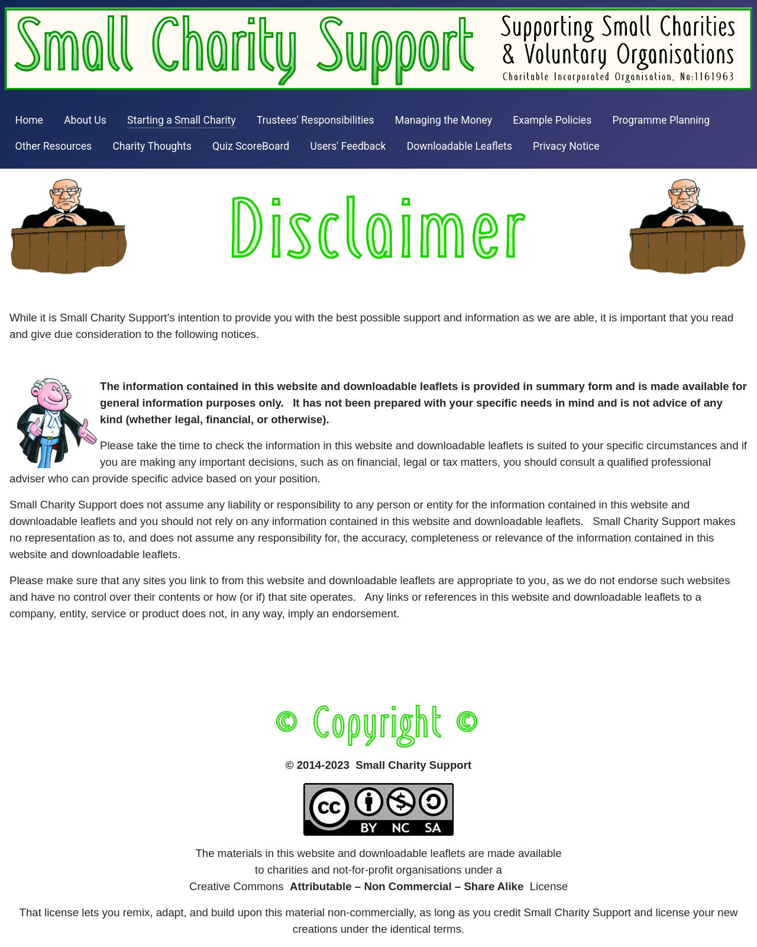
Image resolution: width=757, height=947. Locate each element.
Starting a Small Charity (181, 120)
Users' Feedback (348, 146)
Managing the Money (443, 120)
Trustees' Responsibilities (315, 120)
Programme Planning (661, 120)
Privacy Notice (566, 146)
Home (29, 120)
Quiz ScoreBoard (250, 146)
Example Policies (552, 120)
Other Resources (53, 146)
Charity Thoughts (151, 146)
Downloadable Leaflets (459, 146)
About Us (85, 120)
